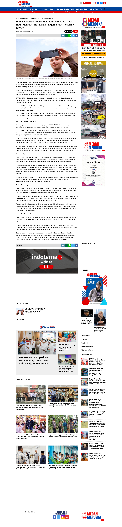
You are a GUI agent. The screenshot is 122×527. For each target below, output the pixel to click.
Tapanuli (41, 12)
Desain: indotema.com (61, 524)
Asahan (60, 12)
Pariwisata (44, 9)
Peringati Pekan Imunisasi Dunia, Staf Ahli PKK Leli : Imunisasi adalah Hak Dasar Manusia (67, 347)
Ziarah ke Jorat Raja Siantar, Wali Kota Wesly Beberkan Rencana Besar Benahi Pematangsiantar (30, 436)
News (32, 9)
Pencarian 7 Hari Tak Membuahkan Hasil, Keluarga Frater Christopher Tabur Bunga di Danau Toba (96, 372)
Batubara (76, 12)
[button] (104, 8)
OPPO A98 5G (49, 18)
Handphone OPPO (34, 18)
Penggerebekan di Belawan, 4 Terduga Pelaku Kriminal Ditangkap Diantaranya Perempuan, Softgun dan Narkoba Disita (97, 403)
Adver (92, 9)
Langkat (53, 12)
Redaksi (27, 512)
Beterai (22, 18)
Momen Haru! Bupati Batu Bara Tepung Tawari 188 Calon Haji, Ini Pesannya (34, 360)
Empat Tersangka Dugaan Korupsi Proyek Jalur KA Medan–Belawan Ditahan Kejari (97, 381)
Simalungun (67, 12)
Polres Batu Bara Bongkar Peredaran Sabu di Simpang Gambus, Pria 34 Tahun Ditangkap (97, 456)
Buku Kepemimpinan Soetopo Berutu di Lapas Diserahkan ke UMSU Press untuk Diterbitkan (62, 405)
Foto (97, 9)
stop (75, 31)
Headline (25, 9)
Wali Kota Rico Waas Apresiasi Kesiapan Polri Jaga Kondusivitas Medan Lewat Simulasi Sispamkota (62, 467)
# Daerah (84, 339)
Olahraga (79, 9)
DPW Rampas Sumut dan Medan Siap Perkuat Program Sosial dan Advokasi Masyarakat (29, 407)
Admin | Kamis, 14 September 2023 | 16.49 (25, 31)
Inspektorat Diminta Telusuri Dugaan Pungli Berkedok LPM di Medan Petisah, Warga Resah (97, 424)
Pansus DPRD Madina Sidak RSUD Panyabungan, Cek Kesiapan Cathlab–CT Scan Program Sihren (30, 467)
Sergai (83, 12)
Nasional (60, 9)
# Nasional (84, 343)
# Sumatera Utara (86, 350)
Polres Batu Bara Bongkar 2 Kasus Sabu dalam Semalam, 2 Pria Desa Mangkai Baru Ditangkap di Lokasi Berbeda (96, 435)
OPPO (42, 18)
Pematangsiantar (92, 12)
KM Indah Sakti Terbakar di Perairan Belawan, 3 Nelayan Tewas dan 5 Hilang (97, 414)
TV (101, 9)
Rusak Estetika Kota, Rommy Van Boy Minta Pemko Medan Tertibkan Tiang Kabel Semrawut (97, 446)
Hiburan (52, 9)
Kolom (86, 9)
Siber (33, 512)
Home (19, 9)
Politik (72, 9)
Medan (27, 12)
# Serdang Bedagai (87, 346)
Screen (87, 3)
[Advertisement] (47, 287)
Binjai (47, 12)
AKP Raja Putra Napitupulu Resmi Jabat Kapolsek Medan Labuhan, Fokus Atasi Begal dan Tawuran (97, 361)
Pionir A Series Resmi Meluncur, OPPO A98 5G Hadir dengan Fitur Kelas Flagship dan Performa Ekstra (35, 311)
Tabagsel (33, 12)
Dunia (66, 9)
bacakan (68, 31)
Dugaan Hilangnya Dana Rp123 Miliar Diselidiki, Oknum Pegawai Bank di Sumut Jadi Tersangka (97, 392)
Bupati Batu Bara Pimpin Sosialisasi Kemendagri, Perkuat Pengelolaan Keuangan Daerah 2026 (66, 369)
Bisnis (37, 9)
